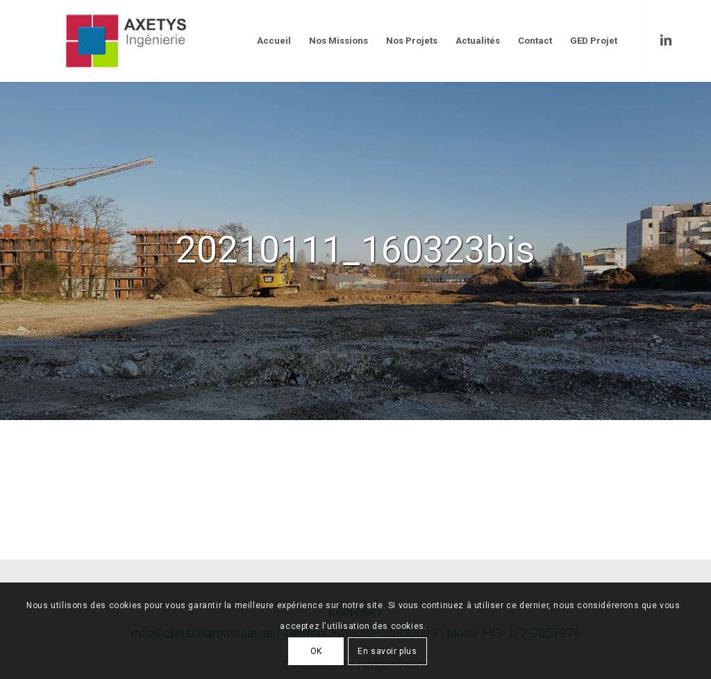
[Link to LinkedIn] (665, 40)
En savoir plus (387, 651)
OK (316, 651)
